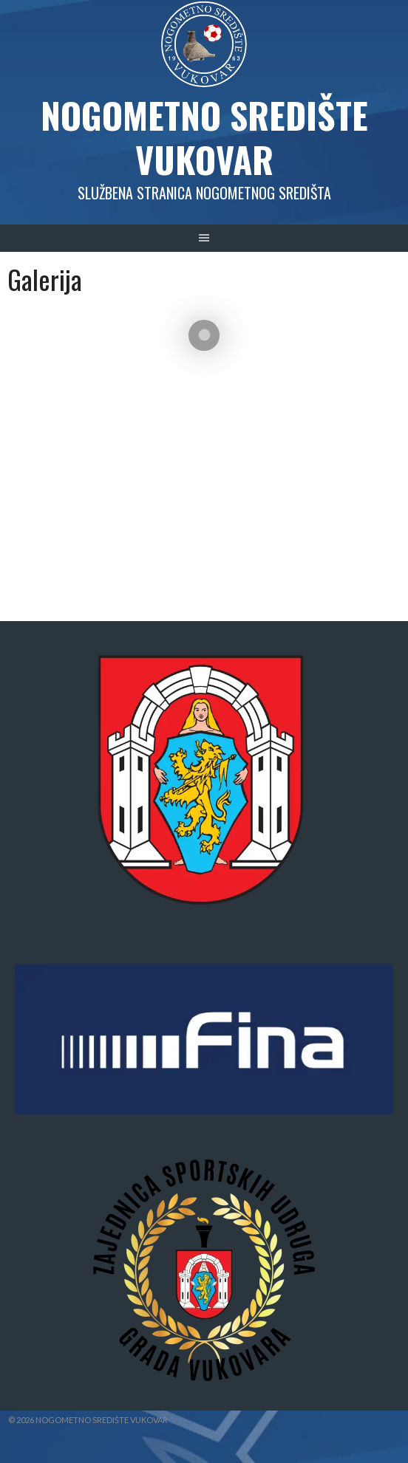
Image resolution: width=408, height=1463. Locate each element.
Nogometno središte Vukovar (204, 137)
